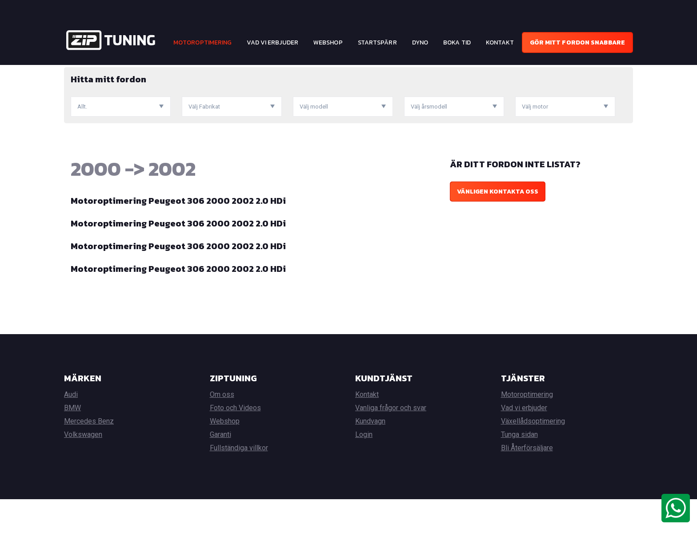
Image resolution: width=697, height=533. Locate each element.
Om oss (222, 428)
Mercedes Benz (89, 455)
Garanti (220, 468)
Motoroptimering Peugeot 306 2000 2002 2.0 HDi (178, 234)
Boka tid (457, 42)
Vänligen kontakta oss (497, 225)
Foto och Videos (235, 441)
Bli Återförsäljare (527, 481)
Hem (70, 71)
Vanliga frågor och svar (390, 441)
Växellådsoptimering (533, 455)
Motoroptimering (202, 42)
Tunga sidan (519, 468)
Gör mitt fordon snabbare (577, 42)
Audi (71, 428)
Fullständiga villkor (239, 481)
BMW (72, 441)
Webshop (328, 42)
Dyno (420, 42)
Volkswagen (83, 468)
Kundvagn (370, 455)
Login (364, 468)
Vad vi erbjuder (272, 42)
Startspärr (377, 42)
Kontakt (500, 42)
